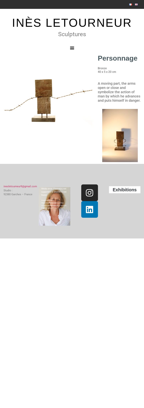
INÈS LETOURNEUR (72, 22)
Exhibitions (125, 189)
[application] (56, 196)
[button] (72, 48)
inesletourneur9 (13, 186)
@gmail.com (29, 186)
